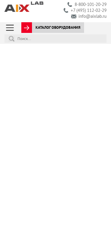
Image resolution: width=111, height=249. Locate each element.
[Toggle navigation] (9, 27)
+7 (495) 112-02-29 (89, 10)
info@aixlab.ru (92, 16)
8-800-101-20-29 (91, 4)
